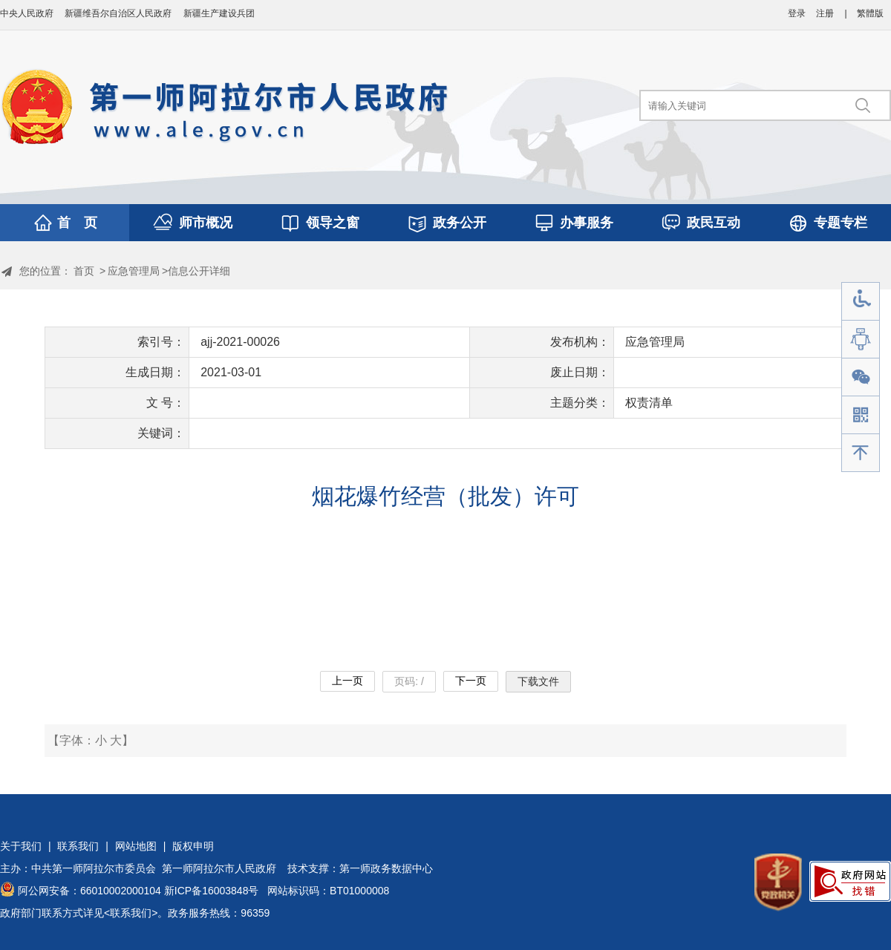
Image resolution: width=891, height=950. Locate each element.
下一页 (470, 681)
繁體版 (870, 13)
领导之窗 (332, 222)
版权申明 (193, 846)
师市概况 (205, 222)
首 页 (77, 222)
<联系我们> (130, 913)
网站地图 (136, 846)
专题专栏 (840, 222)
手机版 (860, 415)
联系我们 (78, 846)
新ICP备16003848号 (211, 891)
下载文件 (538, 681)
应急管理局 (134, 271)
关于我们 (21, 846)
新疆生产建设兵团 (219, 13)
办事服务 (586, 222)
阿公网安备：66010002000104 (89, 891)
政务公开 (459, 222)
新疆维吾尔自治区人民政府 (118, 13)
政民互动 (713, 222)
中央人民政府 (26, 13)
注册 (825, 13)
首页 (84, 271)
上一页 (347, 681)
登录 (797, 13)
